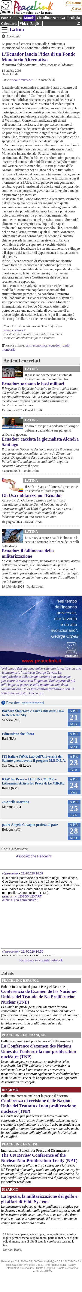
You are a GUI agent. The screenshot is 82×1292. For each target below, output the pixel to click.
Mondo (29, 18)
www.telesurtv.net (21, 80)
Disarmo (10, 1090)
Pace (4, 18)
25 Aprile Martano (15, 802)
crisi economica (36, 345)
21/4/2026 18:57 (32, 873)
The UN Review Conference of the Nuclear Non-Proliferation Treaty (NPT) (39, 1158)
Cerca (76, 8)
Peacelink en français (24, 1035)
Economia (14, 36)
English (36, 23)
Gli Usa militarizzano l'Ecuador (32, 495)
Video (24, 23)
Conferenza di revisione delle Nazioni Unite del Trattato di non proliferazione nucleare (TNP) (38, 1106)
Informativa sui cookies (20, 1268)
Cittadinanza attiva (51, 18)
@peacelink (10, 873)
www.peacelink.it (15, 330)
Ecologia (73, 18)
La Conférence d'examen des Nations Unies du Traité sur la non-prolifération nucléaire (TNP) (38, 1051)
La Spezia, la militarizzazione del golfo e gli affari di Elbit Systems (39, 1199)
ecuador (54, 345)
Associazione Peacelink (34, 856)
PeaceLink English (20, 1144)
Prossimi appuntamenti (25, 703)
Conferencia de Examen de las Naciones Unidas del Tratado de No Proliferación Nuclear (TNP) (39, 996)
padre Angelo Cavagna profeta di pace (30, 824)
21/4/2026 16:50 (32, 951)
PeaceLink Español (20, 980)
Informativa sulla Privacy (61, 1264)
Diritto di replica (45, 1268)
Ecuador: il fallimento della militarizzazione (28, 553)
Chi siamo (73, 3)
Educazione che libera (18, 734)
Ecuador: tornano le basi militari (33, 383)
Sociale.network (14, 849)
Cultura (16, 18)
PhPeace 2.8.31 (33, 1264)
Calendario (9, 23)
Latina (16, 29)
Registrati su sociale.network (41, 960)
